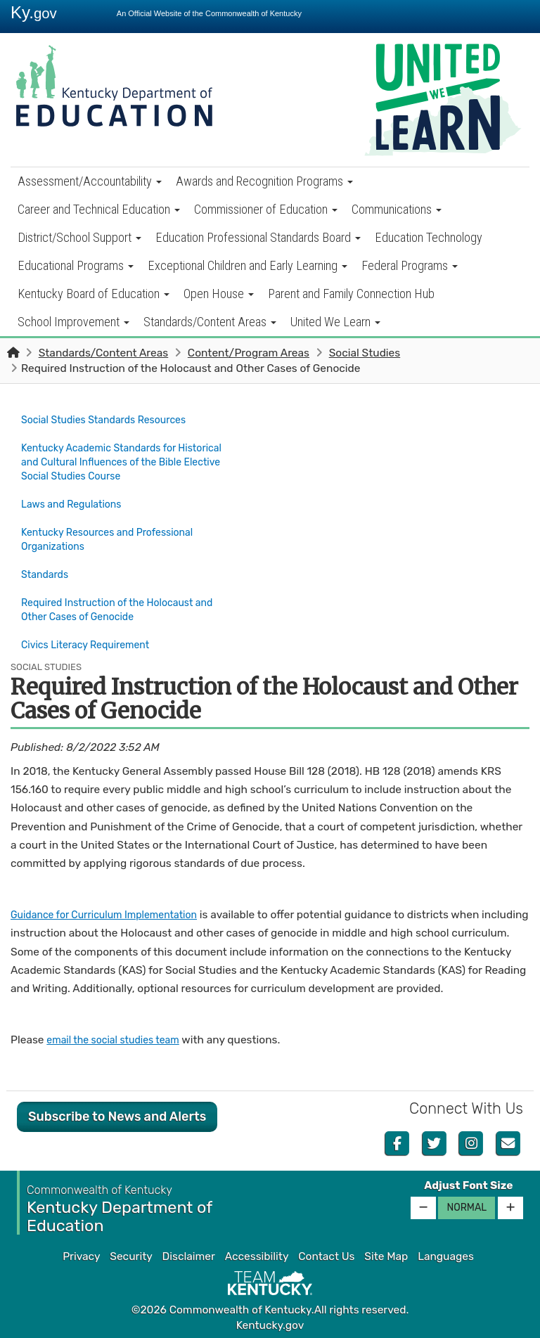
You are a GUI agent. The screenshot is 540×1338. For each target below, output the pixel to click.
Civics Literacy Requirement (92, 645)
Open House (219, 293)
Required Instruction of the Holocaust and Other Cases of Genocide (101, 604)
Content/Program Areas (248, 353)
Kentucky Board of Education (93, 293)
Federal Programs (409, 265)
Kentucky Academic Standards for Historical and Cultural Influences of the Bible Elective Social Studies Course (121, 459)
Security (131, 1254)
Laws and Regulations (76, 500)
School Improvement (73, 321)
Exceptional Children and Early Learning (247, 265)
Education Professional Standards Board (258, 237)
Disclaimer (188, 1254)
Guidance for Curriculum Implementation (114, 912)
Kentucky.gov (270, 1323)
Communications (397, 209)
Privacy (81, 1254)
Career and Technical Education (99, 209)
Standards (47, 564)
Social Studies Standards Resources (112, 419)
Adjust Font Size (468, 1182)
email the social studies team (119, 1037)
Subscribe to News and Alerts (117, 1113)
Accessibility (257, 1254)
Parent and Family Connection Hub (351, 293)
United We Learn (335, 321)
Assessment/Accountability (90, 181)
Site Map (386, 1254)
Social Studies (365, 353)
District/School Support (79, 237)
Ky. (34, 12)
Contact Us (326, 1254)
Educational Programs (76, 265)
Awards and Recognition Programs (264, 181)
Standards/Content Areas (209, 321)
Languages (446, 1254)
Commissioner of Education (266, 209)
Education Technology (428, 237)
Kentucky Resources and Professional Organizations (116, 532)
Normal (466, 1205)
